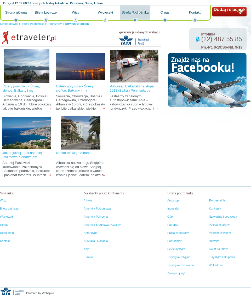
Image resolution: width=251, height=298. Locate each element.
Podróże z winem (220, 232)
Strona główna (16, 12)
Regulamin (7, 232)
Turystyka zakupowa (222, 257)
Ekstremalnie (217, 200)
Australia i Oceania (96, 240)
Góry (170, 216)
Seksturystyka (176, 249)
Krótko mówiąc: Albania (73, 153)
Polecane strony (219, 224)
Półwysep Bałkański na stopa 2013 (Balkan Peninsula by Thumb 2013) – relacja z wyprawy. (132, 92)
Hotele (4, 224)
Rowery (214, 240)
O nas (165, 12)
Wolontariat (216, 265)
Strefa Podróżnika (135, 12)
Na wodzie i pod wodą (223, 216)
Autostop (173, 200)
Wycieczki (105, 12)
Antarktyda (91, 232)
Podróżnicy (55, 23)
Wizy (75, 12)
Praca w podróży (178, 232)
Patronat (172, 224)
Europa (88, 257)
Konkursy (215, 208)
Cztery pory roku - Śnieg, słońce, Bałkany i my (21, 88)
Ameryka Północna (96, 216)
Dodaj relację (227, 9)
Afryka (88, 200)
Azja (86, 249)
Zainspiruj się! (176, 273)
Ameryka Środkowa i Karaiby (102, 224)
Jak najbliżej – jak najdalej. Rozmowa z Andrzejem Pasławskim (22, 157)
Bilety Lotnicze (46, 12)
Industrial (173, 208)
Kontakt (195, 12)
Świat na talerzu (219, 249)
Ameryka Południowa (97, 208)
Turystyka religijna (178, 257)
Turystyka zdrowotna (180, 265)
